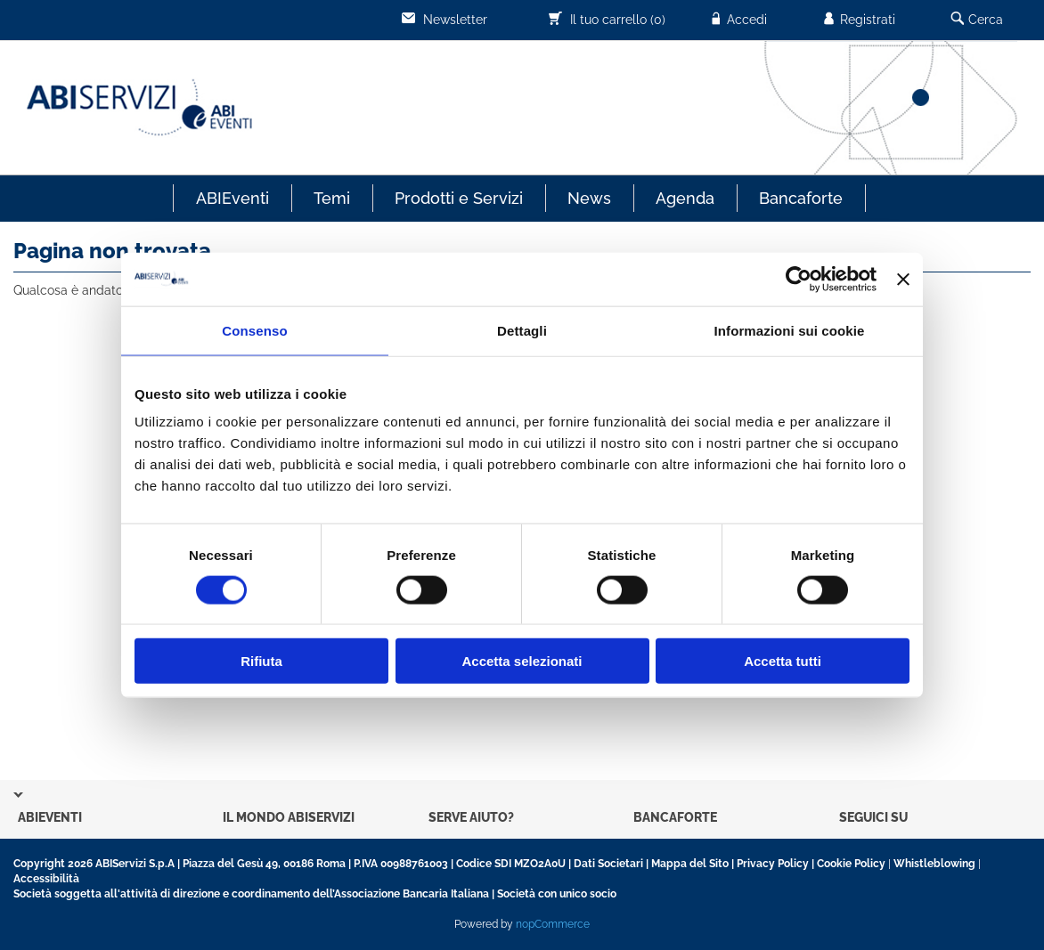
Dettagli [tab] (522, 329)
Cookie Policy (851, 863)
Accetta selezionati (521, 661)
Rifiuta (261, 661)
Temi (332, 198)
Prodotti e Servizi (459, 198)
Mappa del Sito (690, 863)
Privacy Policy (773, 863)
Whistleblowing (934, 863)
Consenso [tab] (254, 329)
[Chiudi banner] (903, 278)
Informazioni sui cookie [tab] (789, 329)
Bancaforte (801, 198)
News (589, 198)
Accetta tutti (782, 661)
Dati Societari (608, 863)
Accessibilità (46, 879)
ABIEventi (232, 198)
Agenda (685, 198)
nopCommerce (553, 924)
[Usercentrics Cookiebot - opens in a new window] (799, 278)
